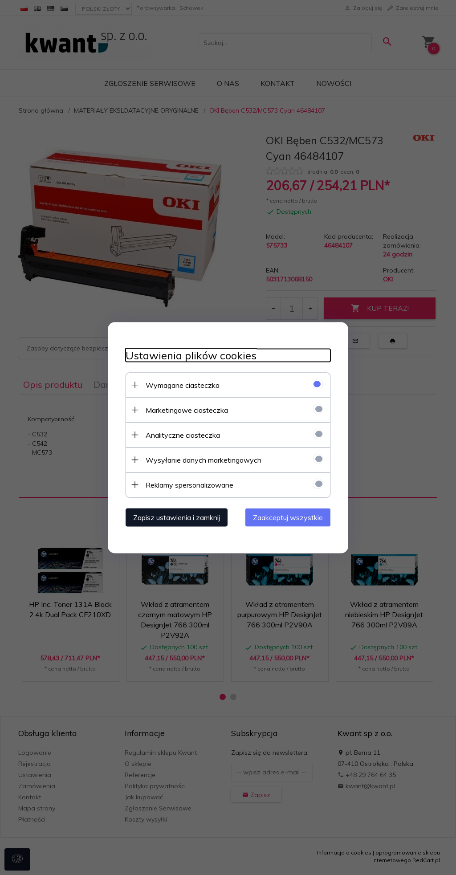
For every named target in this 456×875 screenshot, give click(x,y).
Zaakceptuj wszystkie (288, 517)
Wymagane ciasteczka (183, 384)
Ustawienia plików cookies (191, 355)
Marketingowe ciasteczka (187, 409)
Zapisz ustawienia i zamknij (176, 517)
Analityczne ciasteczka (183, 434)
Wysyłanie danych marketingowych (203, 459)
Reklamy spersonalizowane (189, 484)
